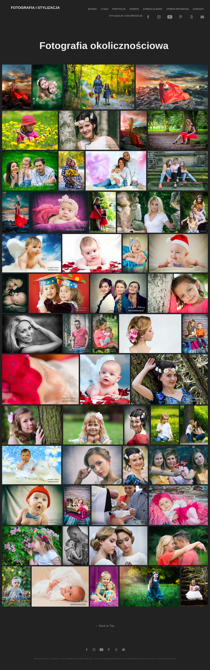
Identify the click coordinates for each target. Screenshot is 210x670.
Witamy (92, 9)
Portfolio (119, 9)
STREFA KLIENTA (152, 9)
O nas (104, 9)
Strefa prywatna (177, 9)
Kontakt (198, 9)
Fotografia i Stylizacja (35, 8)
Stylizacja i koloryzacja (126, 15)
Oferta (134, 9)
